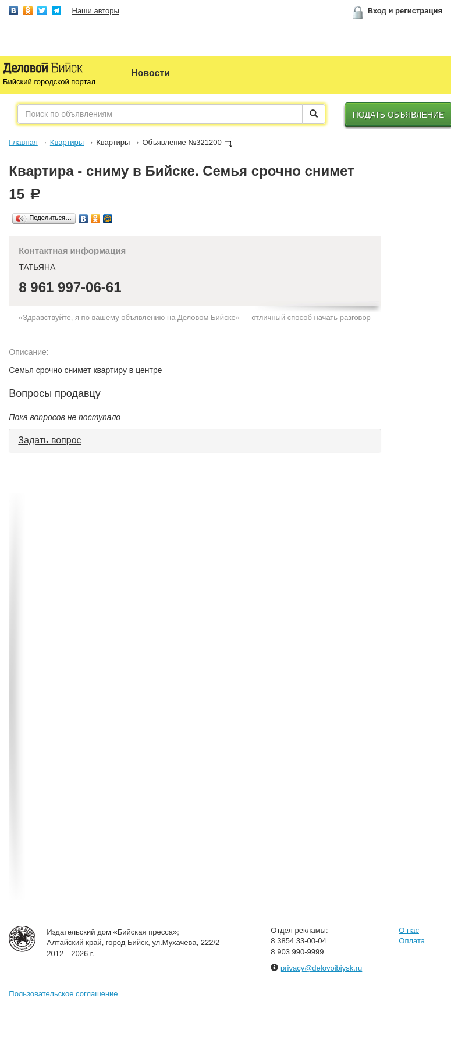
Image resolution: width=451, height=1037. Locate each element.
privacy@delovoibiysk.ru (321, 968)
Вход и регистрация (405, 10)
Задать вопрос (49, 440)
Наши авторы (95, 10)
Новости (150, 73)
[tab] (195, 440)
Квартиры (67, 142)
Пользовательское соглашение (63, 993)
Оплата (412, 940)
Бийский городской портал (49, 81)
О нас (409, 930)
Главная (23, 142)
